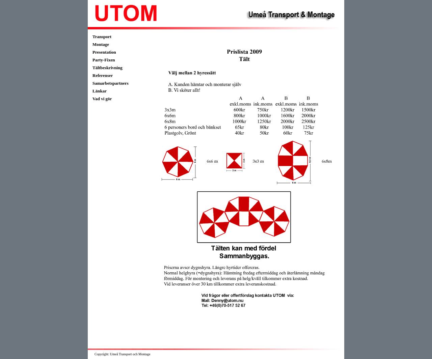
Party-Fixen (103, 59)
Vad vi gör (102, 98)
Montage (100, 44)
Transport (101, 36)
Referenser (102, 75)
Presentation (104, 52)
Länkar (99, 90)
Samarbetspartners (110, 83)
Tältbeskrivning (107, 67)
